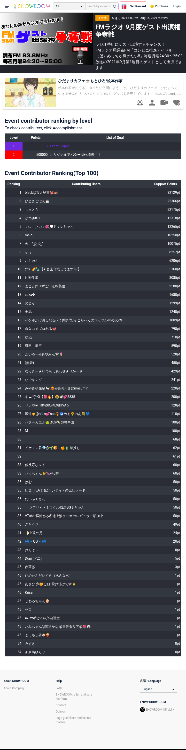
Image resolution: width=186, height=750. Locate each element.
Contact (61, 705)
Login (177, 6)
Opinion (61, 711)
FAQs (59, 688)
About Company (14, 688)
